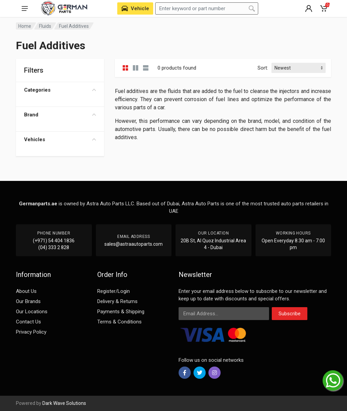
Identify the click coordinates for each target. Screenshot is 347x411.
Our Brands (28, 301)
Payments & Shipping (120, 312)
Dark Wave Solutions (64, 403)
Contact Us (28, 322)
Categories (60, 90)
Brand (60, 115)
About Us (26, 291)
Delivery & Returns (117, 301)
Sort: (263, 68)
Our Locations (31, 312)
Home (24, 26)
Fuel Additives (74, 26)
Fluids (45, 26)
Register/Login (113, 291)
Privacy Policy (31, 332)
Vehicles (60, 139)
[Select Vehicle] (135, 8)
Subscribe (290, 314)
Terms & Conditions (119, 322)
